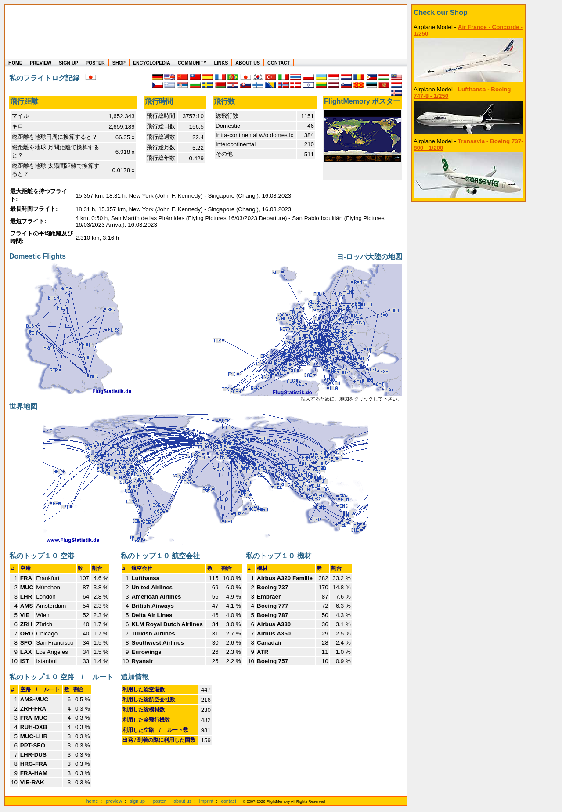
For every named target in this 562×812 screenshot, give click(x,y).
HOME (15, 62)
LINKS (221, 62)
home (92, 801)
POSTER (95, 62)
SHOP (119, 62)
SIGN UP (68, 62)
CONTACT (278, 62)
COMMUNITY (192, 62)
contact (228, 801)
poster (159, 801)
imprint (206, 801)
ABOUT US (247, 62)
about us (182, 801)
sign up (137, 801)
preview (114, 801)
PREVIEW (40, 62)
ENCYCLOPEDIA (151, 62)
